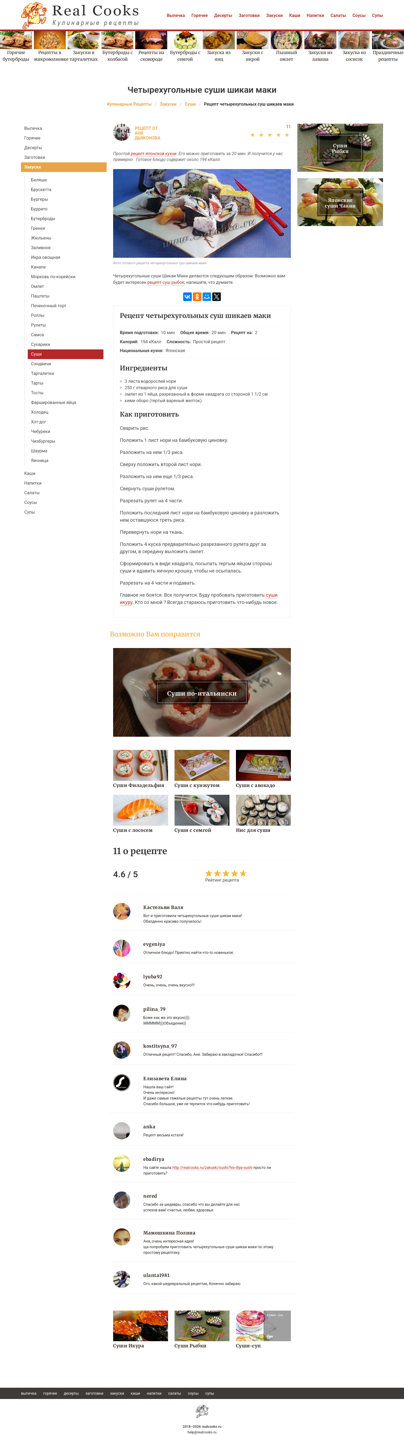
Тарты (37, 383)
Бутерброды (43, 218)
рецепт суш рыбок (165, 282)
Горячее (199, 15)
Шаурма (39, 450)
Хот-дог (38, 421)
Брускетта (41, 189)
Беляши (39, 179)
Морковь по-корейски (53, 276)
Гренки (38, 228)
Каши (294, 15)
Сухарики (40, 344)
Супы (377, 15)
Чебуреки (40, 431)
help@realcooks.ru (202, 1432)
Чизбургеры (43, 441)
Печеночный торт (49, 305)
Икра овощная (45, 257)
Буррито (39, 209)
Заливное (41, 247)
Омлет (37, 286)
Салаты (338, 15)
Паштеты (40, 296)
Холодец (39, 412)
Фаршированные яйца (53, 402)
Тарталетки (42, 373)
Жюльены (41, 238)
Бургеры (39, 199)
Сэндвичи (41, 363)
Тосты (37, 392)
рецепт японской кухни (153, 153)
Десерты (223, 15)
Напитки (315, 15)
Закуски (274, 15)
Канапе (38, 267)
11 (288, 126)
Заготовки (249, 15)
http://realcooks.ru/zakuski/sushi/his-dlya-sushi (212, 1167)
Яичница (39, 460)
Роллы (37, 315)
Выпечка (176, 15)
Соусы (359, 15)
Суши (36, 354)
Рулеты (38, 325)
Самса (37, 334)
